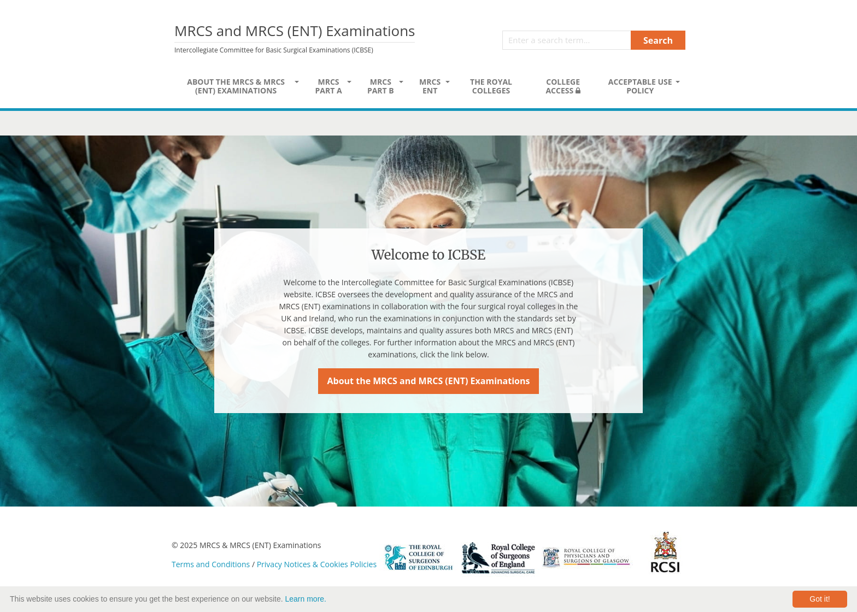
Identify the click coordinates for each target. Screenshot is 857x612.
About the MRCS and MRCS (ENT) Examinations (428, 381)
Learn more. (305, 599)
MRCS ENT (430, 86)
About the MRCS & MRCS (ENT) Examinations (236, 86)
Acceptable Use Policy (640, 86)
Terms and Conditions (211, 564)
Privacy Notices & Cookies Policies (317, 564)
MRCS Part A (328, 86)
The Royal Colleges (491, 86)
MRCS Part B (380, 86)
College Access (562, 86)
